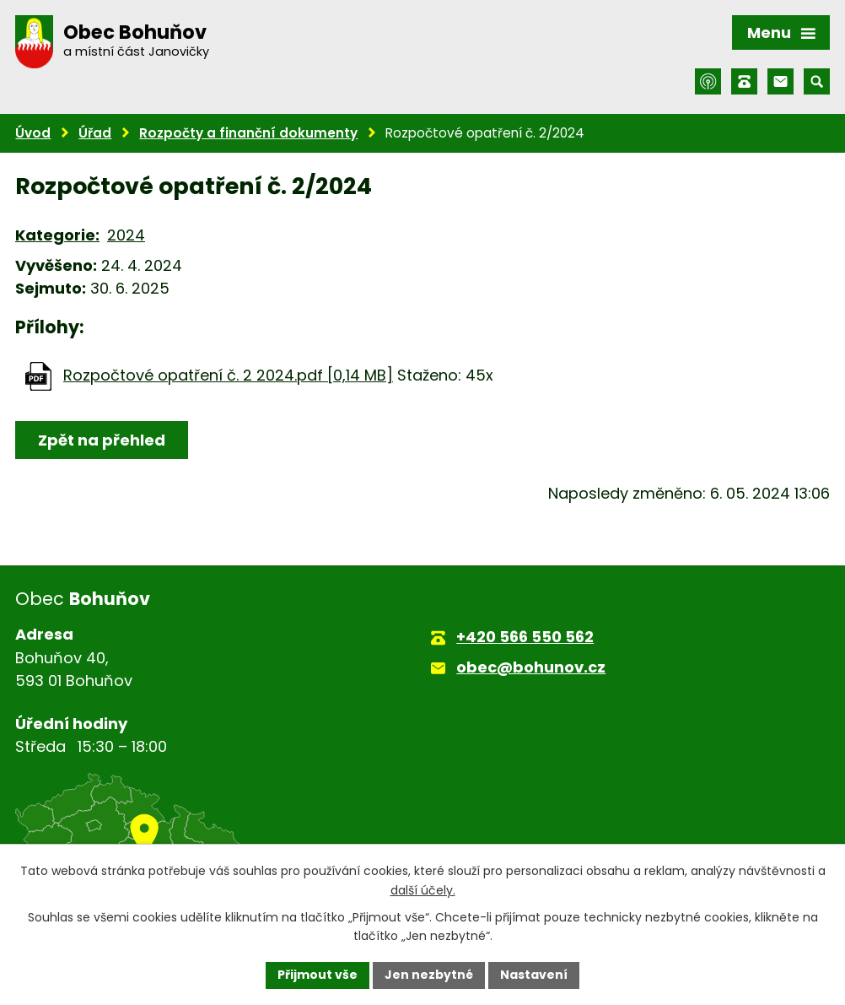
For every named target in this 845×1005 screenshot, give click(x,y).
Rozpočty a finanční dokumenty (248, 133)
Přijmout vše (317, 974)
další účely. (422, 890)
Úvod (33, 133)
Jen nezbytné (429, 974)
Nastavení (534, 974)
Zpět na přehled (101, 440)
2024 (126, 235)
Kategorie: (57, 235)
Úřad (94, 133)
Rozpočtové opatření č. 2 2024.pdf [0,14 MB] (228, 375)
